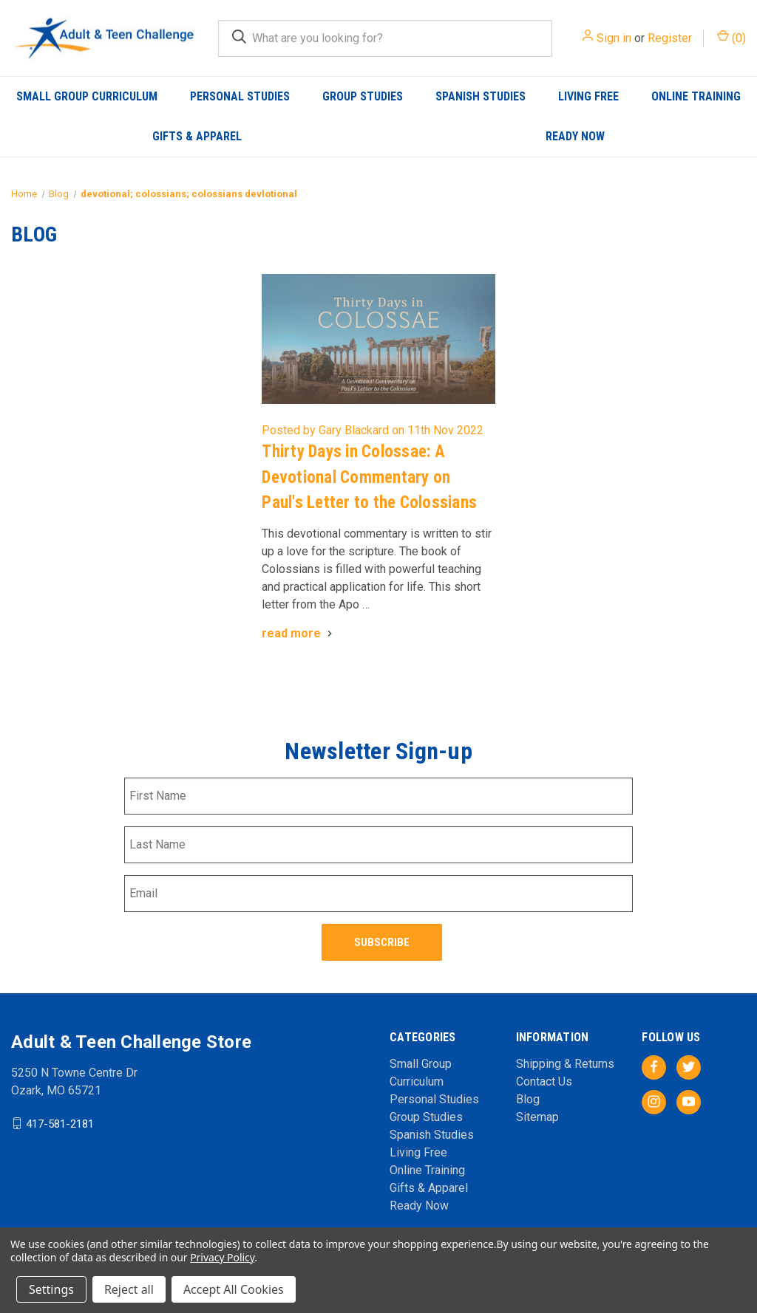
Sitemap (537, 1115)
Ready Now (575, 136)
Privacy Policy (222, 1257)
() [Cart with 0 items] (731, 37)
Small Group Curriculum (86, 96)
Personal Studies (240, 96)
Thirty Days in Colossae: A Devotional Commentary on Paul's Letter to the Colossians (369, 477)
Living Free (588, 96)
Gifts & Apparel (197, 136)
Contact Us (544, 1079)
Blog (528, 1097)
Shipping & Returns (565, 1062)
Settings (51, 1289)
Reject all (129, 1289)
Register (670, 38)
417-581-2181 (60, 1121)
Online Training (696, 96)
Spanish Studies (480, 96)
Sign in (614, 38)
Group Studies (362, 96)
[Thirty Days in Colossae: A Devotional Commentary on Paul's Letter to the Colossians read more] (299, 633)
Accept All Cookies (233, 1289)
